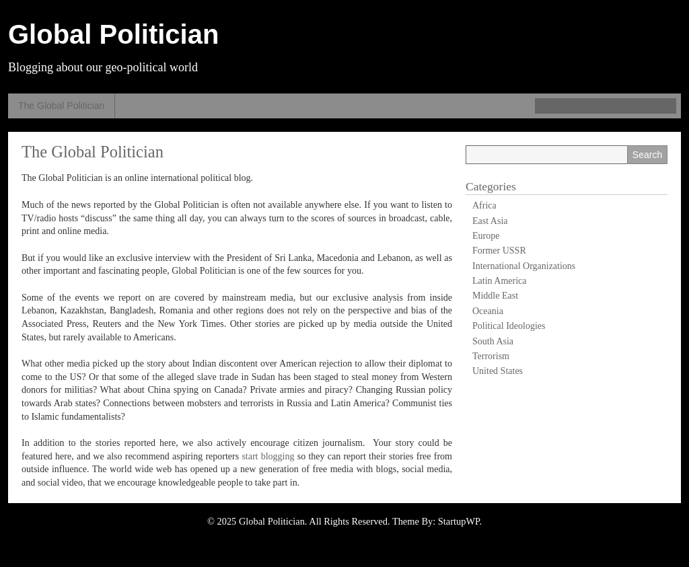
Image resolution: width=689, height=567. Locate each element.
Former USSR (499, 250)
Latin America (499, 281)
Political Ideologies (508, 326)
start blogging (268, 456)
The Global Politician (61, 105)
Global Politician (113, 34)
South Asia (492, 341)
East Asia (490, 221)
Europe (485, 236)
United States (497, 371)
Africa (484, 205)
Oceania (487, 311)
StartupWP (459, 521)
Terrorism (490, 356)
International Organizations (523, 266)
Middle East (495, 296)
